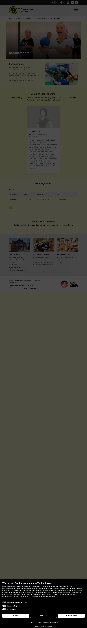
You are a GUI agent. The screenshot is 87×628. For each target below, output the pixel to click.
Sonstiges (10, 609)
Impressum (32, 622)
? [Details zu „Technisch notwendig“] (25, 602)
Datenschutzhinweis (43, 622)
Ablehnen (15, 616)
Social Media (11, 606)
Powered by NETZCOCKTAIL (43, 626)
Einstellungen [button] (54, 622)
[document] (43, 591)
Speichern (43, 616)
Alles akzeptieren (71, 616)
